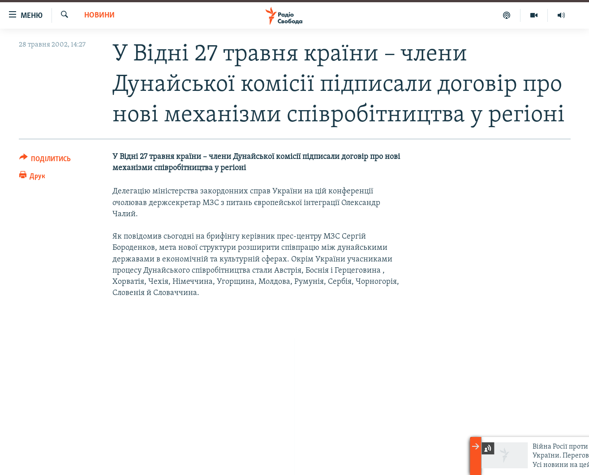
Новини (99, 15)
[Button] (45, 160)
